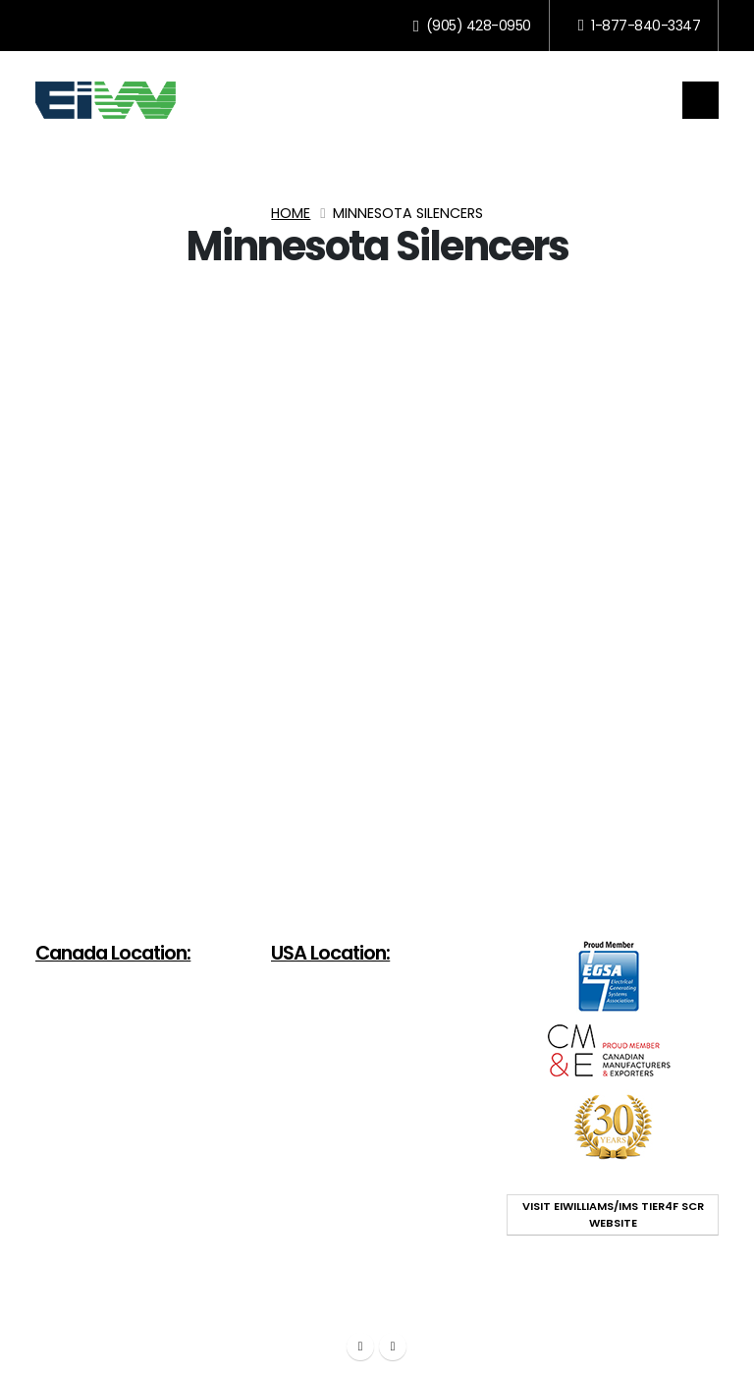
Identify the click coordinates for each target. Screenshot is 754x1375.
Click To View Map (101, 1105)
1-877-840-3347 (639, 25)
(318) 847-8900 (381, 1079)
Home (290, 213)
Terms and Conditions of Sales (503, 1294)
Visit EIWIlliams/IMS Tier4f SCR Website (613, 1214)
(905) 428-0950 (472, 25)
